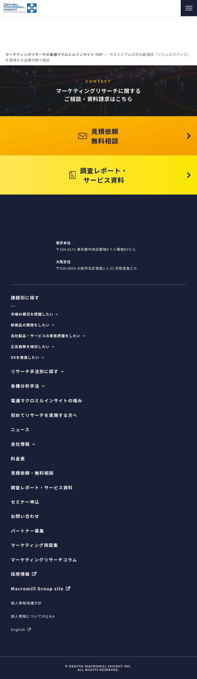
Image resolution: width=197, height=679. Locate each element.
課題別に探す (25, 298)
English (18, 629)
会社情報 (20, 444)
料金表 (18, 459)
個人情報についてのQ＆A (33, 616)
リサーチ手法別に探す (35, 371)
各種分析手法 (25, 386)
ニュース (20, 429)
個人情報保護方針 (26, 603)
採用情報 (20, 574)
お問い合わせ (25, 516)
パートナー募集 (27, 531)
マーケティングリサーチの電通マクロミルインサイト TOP (54, 54)
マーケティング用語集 (34, 545)
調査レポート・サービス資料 (42, 487)
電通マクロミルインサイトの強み (46, 400)
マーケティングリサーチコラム (44, 560)
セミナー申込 (25, 502)
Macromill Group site (37, 589)
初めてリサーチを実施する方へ (44, 415)
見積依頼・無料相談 (32, 473)
